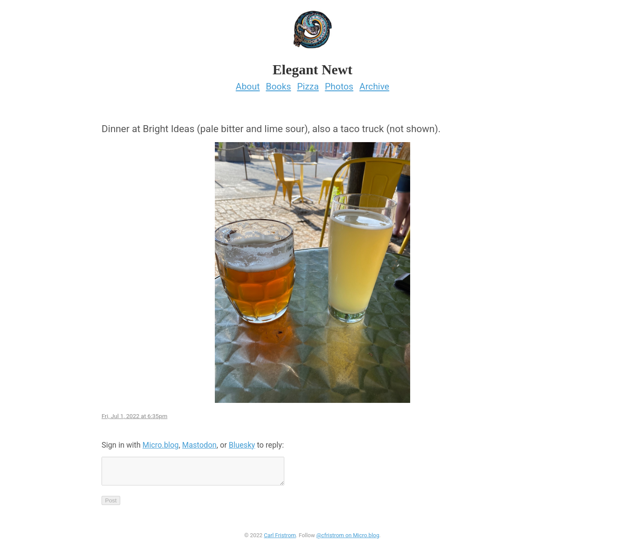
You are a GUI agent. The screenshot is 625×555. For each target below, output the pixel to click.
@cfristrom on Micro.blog (347, 538)
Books (278, 84)
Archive (374, 84)
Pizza (308, 84)
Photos (339, 84)
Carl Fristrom (280, 538)
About (248, 84)
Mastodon (199, 442)
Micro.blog (160, 442)
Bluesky (242, 442)
